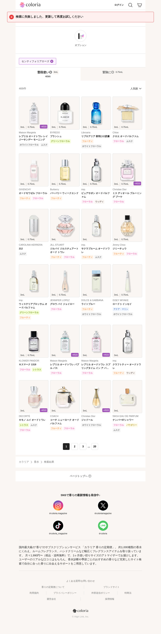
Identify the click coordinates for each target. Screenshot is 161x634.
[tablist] (80, 74)
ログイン (119, 5)
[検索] (130, 5)
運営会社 (51, 599)
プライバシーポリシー (65, 593)
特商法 (128, 593)
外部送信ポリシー (100, 593)
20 (94, 446)
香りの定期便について (53, 587)
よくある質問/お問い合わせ (80, 581)
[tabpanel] (80, 268)
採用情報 (109, 599)
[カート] (139, 5)
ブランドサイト (111, 587)
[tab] (48, 74)
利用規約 (34, 593)
